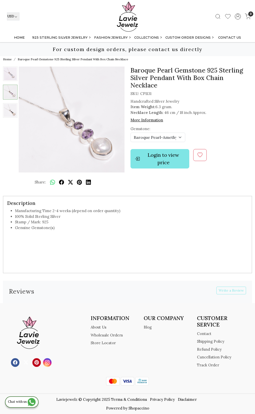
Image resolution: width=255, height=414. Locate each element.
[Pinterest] (37, 362)
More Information (146, 120)
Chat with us (22, 402)
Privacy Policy (162, 399)
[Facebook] (16, 362)
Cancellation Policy (214, 357)
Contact (204, 333)
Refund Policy (209, 349)
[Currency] (13, 16)
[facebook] (61, 182)
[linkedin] (88, 182)
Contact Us (229, 37)
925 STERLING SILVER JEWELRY (61, 37)
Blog (148, 327)
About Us (98, 327)
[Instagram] (48, 362)
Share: (40, 182)
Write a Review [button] (231, 290)
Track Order (208, 365)
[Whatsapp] (52, 182)
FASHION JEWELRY (112, 37)
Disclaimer (187, 399)
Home (19, 37)
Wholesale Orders (107, 335)
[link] (218, 16)
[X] (26, 362)
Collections (147, 37)
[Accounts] (238, 16)
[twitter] (70, 182)
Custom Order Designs (189, 37)
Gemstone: (140, 128)
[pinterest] (79, 182)
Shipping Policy (210, 341)
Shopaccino (138, 408)
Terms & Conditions (129, 399)
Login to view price (157, 159)
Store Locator (103, 342)
